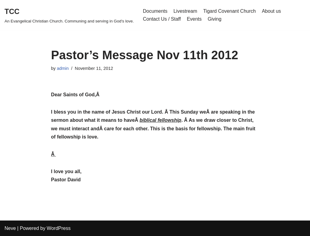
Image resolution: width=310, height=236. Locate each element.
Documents (155, 11)
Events (194, 19)
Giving (214, 19)
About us (271, 11)
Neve (10, 228)
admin (63, 68)
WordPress (59, 228)
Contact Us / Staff (162, 19)
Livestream (185, 11)
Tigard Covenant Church (229, 11)
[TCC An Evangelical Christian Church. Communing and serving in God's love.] (69, 15)
